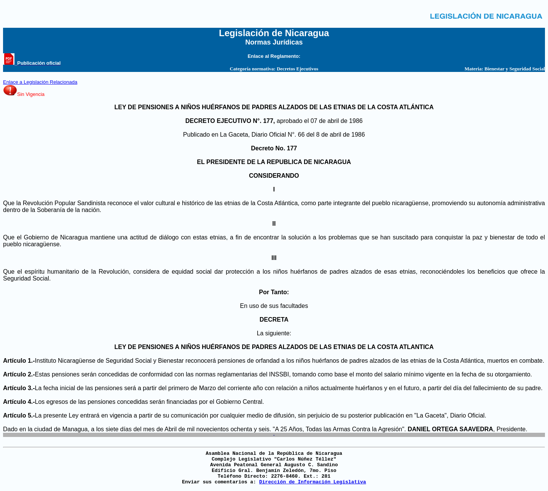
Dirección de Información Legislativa (312, 482)
